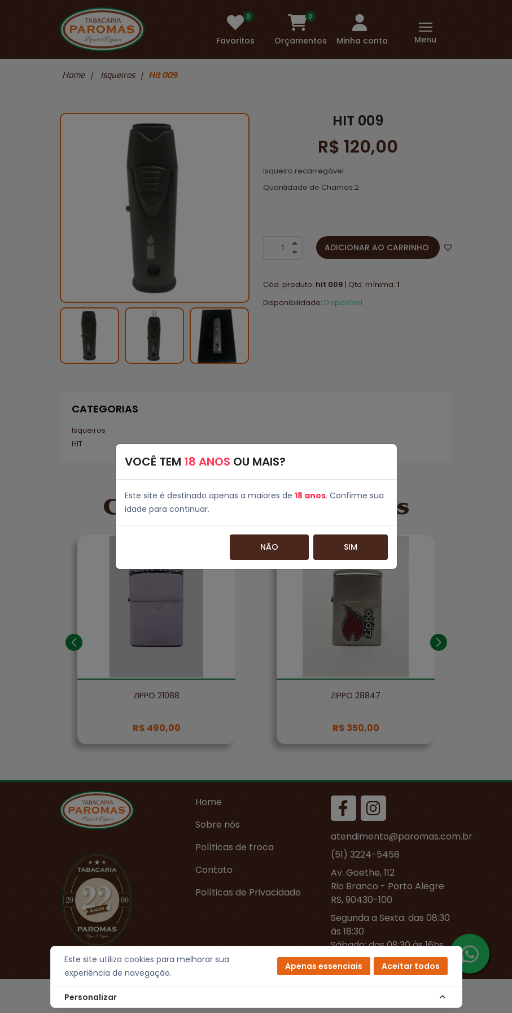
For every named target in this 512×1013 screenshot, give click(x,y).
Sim (350, 547)
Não (269, 547)
